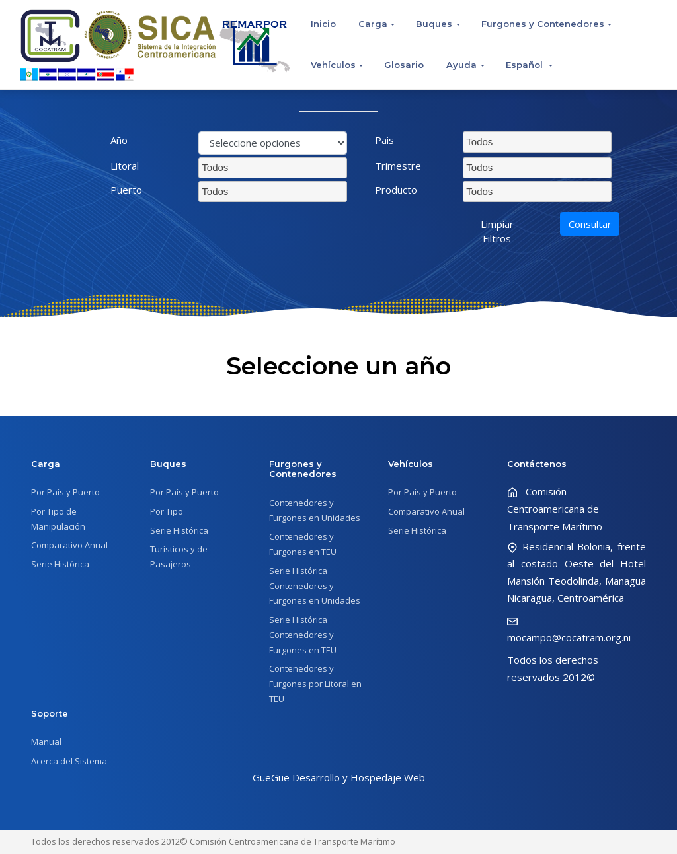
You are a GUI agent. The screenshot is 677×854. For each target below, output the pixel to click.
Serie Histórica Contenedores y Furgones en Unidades (314, 586)
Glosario (404, 64)
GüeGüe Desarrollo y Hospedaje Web (339, 777)
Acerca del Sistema (69, 761)
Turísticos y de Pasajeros (179, 556)
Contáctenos (537, 463)
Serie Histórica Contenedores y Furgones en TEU (303, 635)
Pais (384, 140)
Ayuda (461, 64)
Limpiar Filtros (497, 231)
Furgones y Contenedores (542, 23)
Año (119, 140)
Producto (396, 189)
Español (525, 64)
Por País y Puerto (65, 492)
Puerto (126, 189)
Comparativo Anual (69, 545)
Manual (46, 742)
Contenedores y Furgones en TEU (303, 543)
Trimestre (398, 165)
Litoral (124, 165)
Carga (372, 23)
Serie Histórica (60, 564)
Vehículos (333, 64)
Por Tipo (166, 511)
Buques (434, 23)
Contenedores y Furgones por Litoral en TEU (315, 683)
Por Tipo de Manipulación (58, 518)
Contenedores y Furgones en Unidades (314, 510)
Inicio (323, 23)
